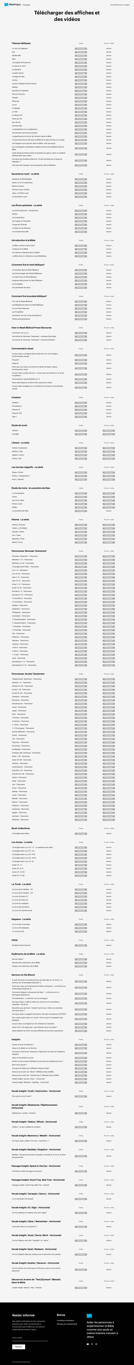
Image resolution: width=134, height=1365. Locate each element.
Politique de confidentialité (67, 1324)
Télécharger (81, 48)
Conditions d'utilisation (65, 1320)
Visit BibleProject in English (120, 5)
